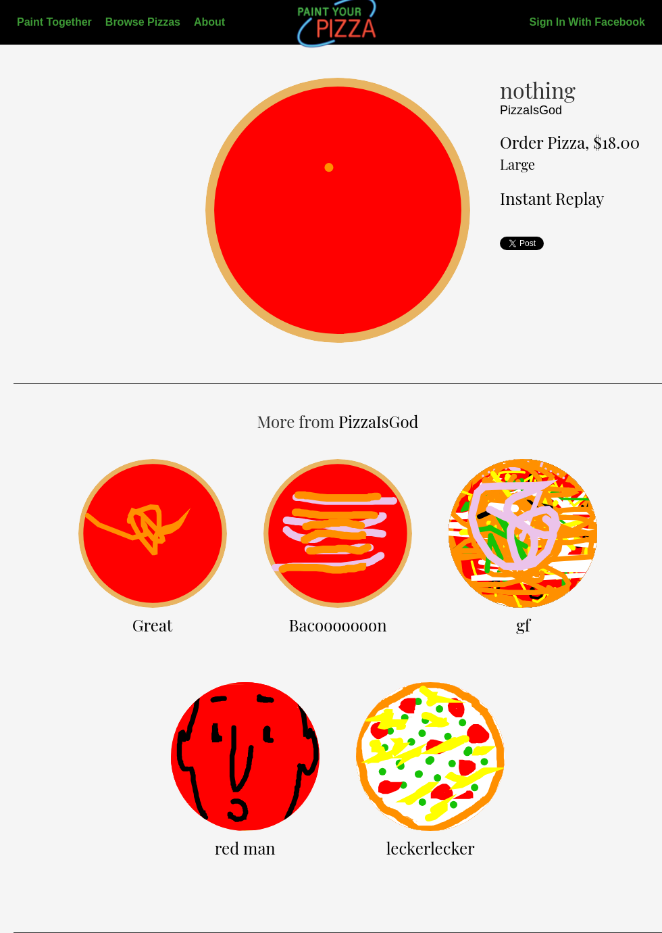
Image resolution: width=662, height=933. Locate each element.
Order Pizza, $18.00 (570, 152)
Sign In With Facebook (587, 22)
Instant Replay (552, 198)
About (209, 22)
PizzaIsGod (531, 110)
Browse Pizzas (142, 22)
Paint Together (54, 22)
